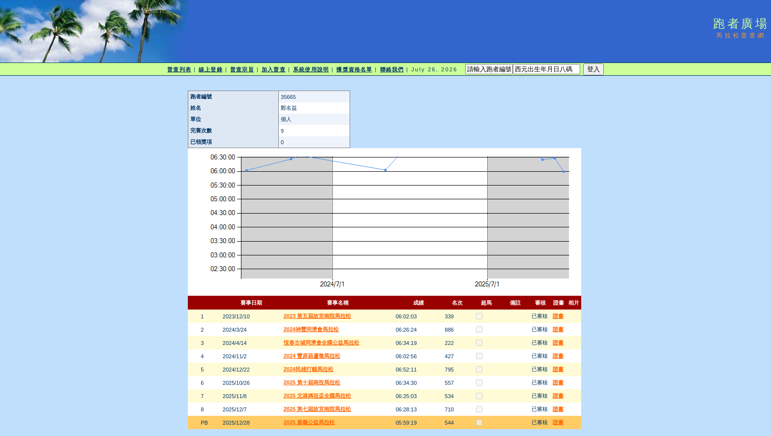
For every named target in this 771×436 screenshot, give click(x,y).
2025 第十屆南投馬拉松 (312, 382)
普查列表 (179, 69)
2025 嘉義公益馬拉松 (309, 422)
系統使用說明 (311, 69)
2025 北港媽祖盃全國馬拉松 (318, 396)
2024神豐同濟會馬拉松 (311, 329)
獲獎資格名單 (354, 69)
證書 (558, 316)
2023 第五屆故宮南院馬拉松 (318, 316)
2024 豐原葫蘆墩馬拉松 (312, 356)
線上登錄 (210, 69)
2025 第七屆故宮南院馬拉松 (318, 409)
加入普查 (273, 69)
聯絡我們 (392, 69)
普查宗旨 (242, 69)
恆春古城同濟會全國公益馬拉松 (321, 342)
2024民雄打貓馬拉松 (308, 369)
